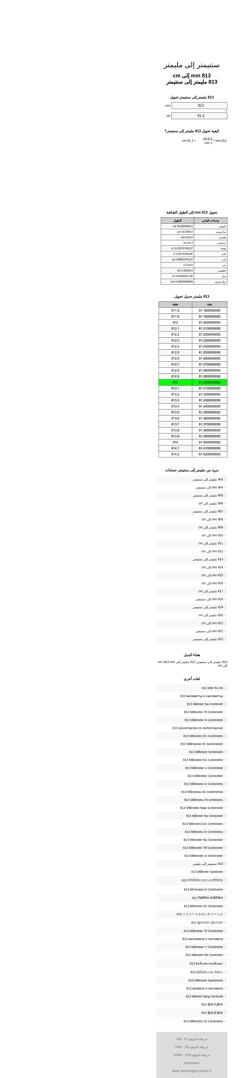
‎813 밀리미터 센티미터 (136, 922)
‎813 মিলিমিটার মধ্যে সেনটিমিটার (131, 880)
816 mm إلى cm (141, 583)
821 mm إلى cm (141, 623)
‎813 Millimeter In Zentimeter (133, 720)
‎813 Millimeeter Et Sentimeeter (131, 744)
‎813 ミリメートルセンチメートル (129, 914)
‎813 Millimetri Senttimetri (135, 752)
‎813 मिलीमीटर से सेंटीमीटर (136, 898)
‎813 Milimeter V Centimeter (133, 947)
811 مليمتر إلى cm (140, 543)
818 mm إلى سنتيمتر (138, 599)
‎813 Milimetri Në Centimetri (133, 955)
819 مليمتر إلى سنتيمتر (137, 607)
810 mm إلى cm (141, 535)
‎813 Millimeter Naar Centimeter (130, 808)
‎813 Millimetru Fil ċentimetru (132, 800)
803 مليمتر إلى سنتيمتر (137, 479)
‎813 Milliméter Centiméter (134, 776)
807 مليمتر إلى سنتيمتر (137, 511)
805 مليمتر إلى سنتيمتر (137, 495)
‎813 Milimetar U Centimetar (133, 768)
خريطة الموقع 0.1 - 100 (120, 1039)
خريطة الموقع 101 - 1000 (121, 1047)
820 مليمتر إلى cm (140, 615)
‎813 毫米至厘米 (141, 1013)
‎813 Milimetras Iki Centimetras (131, 792)
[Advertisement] (121, 27)
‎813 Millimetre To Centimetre (132, 1021)
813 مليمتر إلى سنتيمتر (137, 559)
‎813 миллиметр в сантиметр (132, 939)
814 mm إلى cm (141, 567)
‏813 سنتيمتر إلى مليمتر (137, 864)
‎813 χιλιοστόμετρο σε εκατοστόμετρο (127, 728)
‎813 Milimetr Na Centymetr (133, 816)
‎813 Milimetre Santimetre (135, 980)
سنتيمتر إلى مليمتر (121, 65)
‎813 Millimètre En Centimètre (132, 760)
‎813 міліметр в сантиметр (134, 988)
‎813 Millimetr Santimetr (136, 871)
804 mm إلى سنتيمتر (138, 487)
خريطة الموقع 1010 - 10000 (121, 1055)
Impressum (121, 1063)
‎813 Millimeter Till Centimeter (132, 848)
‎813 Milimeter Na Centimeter (132, 840)
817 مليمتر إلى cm (140, 591)
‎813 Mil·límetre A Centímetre (132, 889)
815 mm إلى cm (141, 575)
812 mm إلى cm (141, 551)
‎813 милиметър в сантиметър (131, 696)
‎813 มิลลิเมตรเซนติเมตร (135, 963)
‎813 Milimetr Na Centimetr (134, 704)
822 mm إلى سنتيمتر (138, 631)
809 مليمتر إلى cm (140, 527)
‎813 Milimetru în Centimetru (133, 832)
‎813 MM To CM (141, 688)
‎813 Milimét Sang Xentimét (133, 996)
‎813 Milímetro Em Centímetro (132, 824)
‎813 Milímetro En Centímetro (132, 736)
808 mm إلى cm (141, 519)
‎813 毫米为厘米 (141, 1004)
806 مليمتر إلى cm (140, 503)
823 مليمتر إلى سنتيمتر (137, 639)
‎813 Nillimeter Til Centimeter (132, 712)
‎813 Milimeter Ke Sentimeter (132, 906)
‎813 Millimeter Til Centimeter (132, 931)
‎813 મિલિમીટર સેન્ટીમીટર (136, 972)
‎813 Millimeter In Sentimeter (133, 856)
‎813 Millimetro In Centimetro (132, 784)
